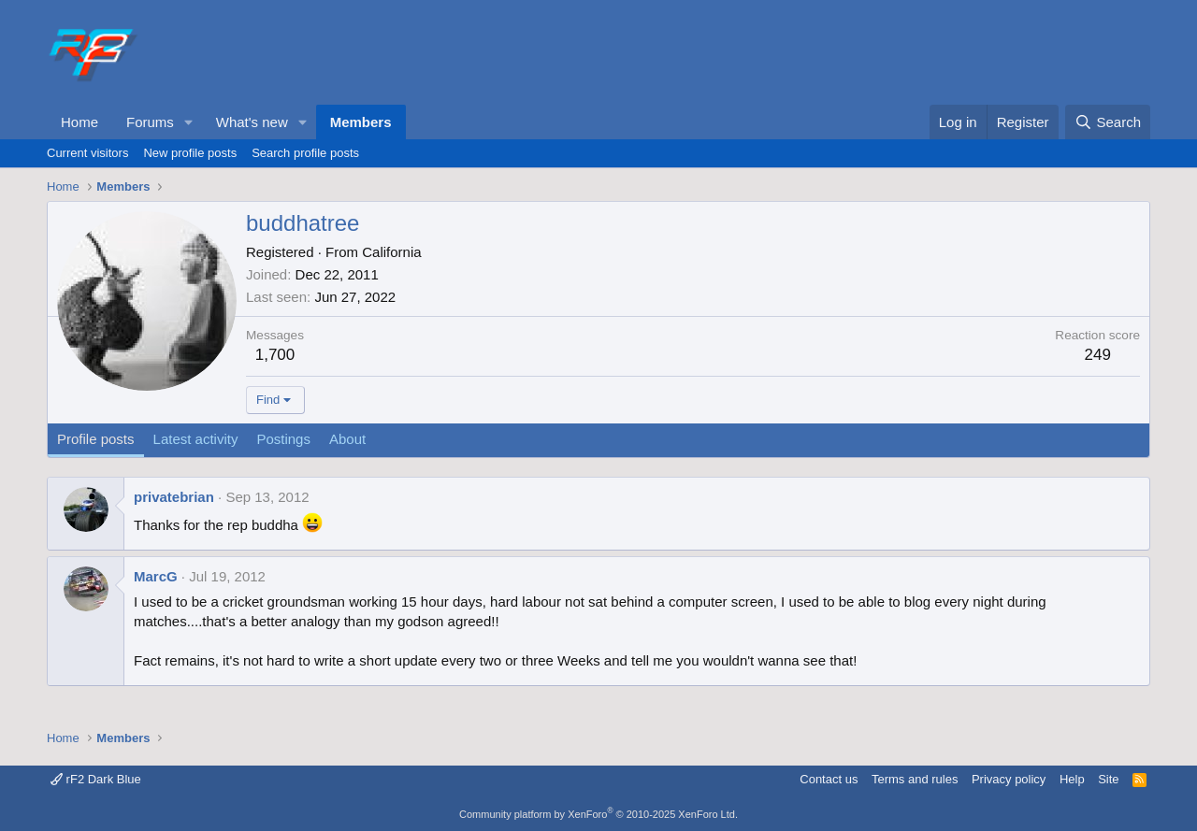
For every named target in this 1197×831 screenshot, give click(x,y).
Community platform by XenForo (598, 814)
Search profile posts (305, 153)
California (391, 252)
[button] (189, 122)
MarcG (156, 576)
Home (79, 122)
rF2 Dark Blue (95, 779)
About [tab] (347, 439)
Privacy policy (1009, 779)
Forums (150, 122)
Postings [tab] (283, 439)
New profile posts (190, 153)
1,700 (275, 355)
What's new (252, 122)
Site (1108, 779)
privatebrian (174, 497)
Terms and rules (915, 779)
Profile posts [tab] (96, 439)
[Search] (1107, 122)
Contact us (829, 779)
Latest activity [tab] (195, 439)
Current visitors (87, 153)
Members (361, 122)
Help (1072, 779)
